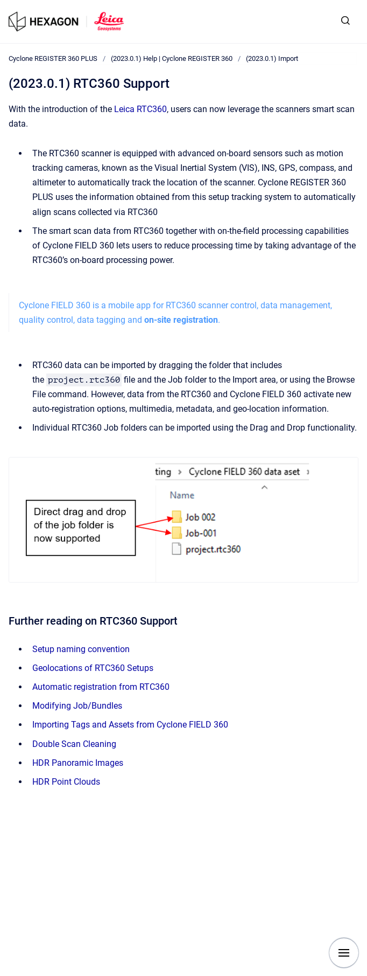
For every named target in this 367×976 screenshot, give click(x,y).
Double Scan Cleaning (74, 744)
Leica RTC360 (140, 109)
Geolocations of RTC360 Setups (92, 668)
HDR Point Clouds (66, 782)
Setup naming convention (81, 649)
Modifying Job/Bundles (77, 706)
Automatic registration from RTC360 (101, 687)
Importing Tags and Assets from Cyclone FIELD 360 (130, 724)
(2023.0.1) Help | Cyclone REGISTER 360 (171, 58)
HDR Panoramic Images (77, 763)
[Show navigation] (343, 952)
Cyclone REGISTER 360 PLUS (53, 58)
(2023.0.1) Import (272, 58)
